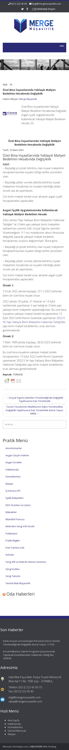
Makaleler (11, 512)
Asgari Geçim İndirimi (17, 455)
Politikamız (11, 533)
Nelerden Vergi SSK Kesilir (20, 526)
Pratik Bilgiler (13, 540)
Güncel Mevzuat (16, 730)
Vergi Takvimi (13, 576)
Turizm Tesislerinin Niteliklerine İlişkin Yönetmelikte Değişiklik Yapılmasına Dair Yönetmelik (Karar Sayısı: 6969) (34, 410)
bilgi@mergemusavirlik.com (46, 3)
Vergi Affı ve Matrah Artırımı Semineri (26, 562)
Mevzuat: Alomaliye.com (15, 746)
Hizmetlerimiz (13, 476)
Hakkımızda (12, 469)
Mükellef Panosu (15, 519)
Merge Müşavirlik (28, 99)
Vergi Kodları (13, 569)
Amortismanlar (14, 448)
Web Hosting (49, 746)
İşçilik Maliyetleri (15, 498)
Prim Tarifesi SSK (15, 547)
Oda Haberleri (20, 594)
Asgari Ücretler (14, 462)
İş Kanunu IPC (13, 490)
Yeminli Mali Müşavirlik (18, 583)
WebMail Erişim (44, 9)
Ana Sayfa (12, 720)
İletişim (9, 483)
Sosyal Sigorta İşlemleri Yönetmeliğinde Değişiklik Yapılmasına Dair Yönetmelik (34, 399)
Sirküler (10, 554)
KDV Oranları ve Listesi (18, 505)
